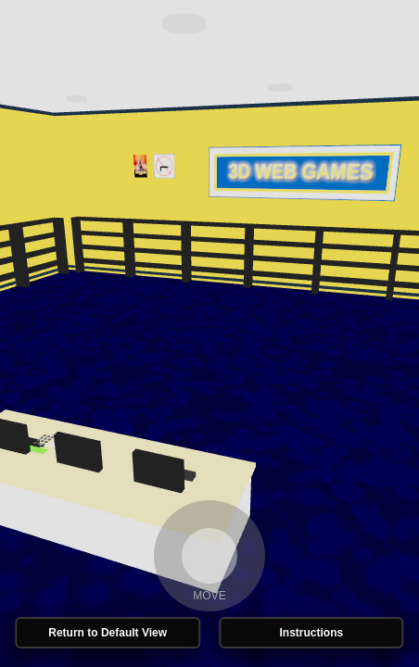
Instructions (311, 632)
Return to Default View (107, 632)
